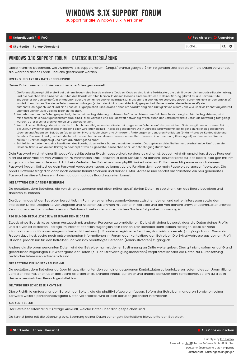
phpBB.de (228, 347)
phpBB (188, 343)
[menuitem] (42, 38)
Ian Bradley (227, 339)
